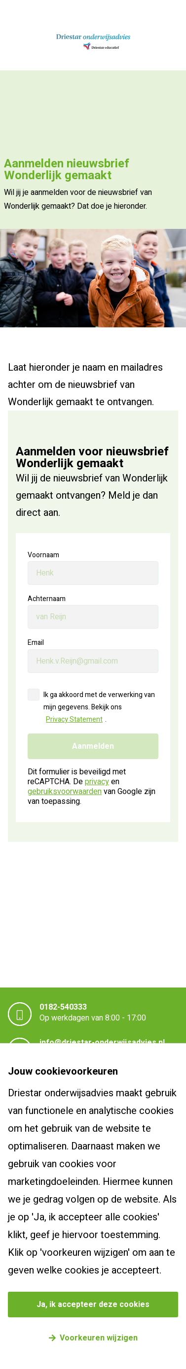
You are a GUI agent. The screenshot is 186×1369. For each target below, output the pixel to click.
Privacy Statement (74, 719)
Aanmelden (93, 746)
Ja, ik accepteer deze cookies (93, 1304)
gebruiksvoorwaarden (65, 791)
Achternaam (47, 599)
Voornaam (43, 555)
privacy (97, 782)
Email (36, 642)
